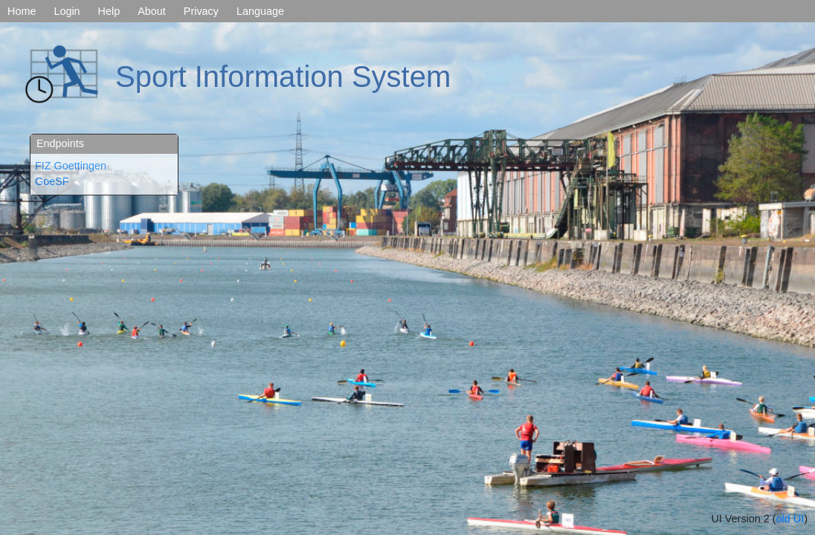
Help (109, 11)
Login (67, 11)
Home (21, 11)
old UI (790, 519)
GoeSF (52, 181)
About (152, 11)
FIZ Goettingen (70, 166)
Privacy (201, 11)
